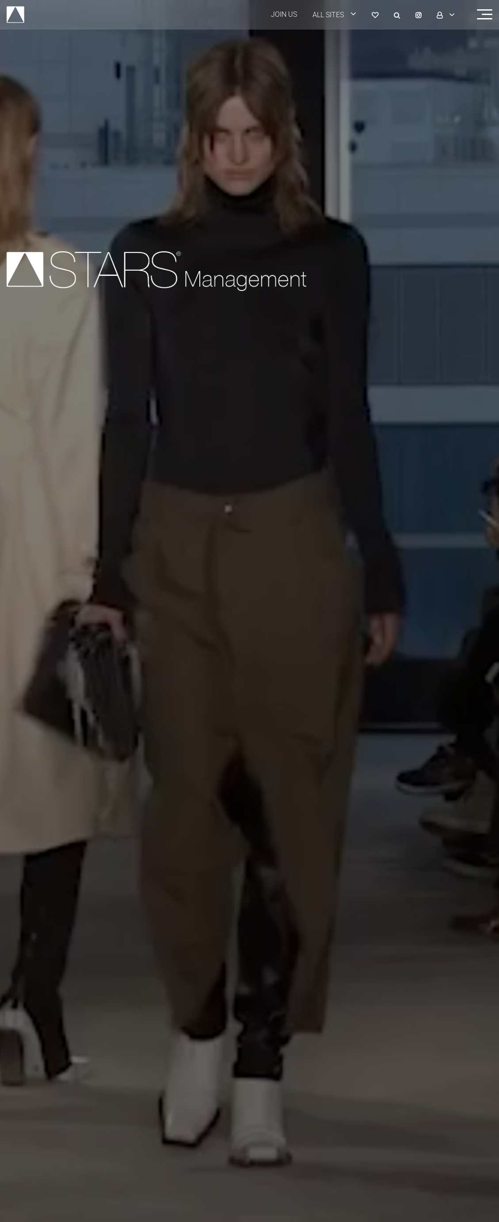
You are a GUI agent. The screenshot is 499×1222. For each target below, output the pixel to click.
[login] (339, 15)
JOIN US (284, 14)
